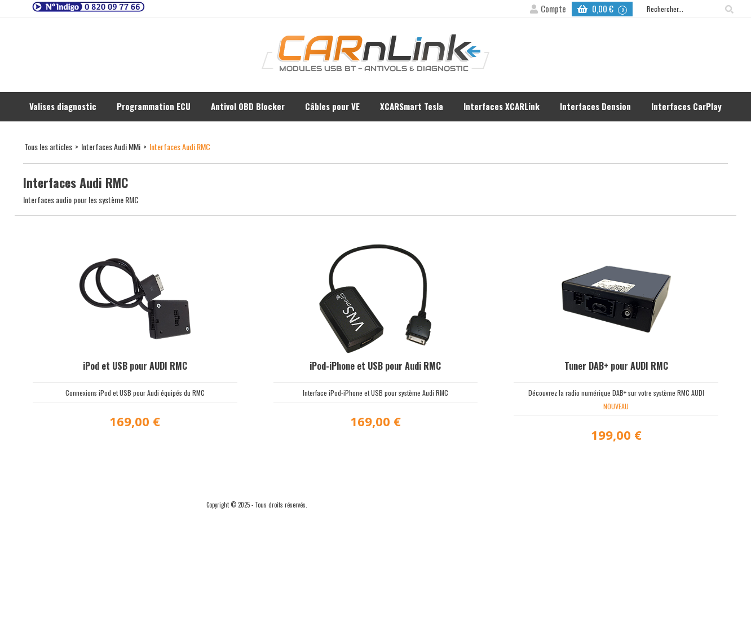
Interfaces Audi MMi (110, 146)
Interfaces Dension (595, 106)
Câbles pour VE (332, 106)
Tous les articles (48, 146)
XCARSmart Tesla (411, 106)
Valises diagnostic (62, 106)
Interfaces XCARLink (501, 106)
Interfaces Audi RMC (179, 146)
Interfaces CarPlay (686, 106)
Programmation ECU (154, 106)
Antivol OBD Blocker (248, 106)
